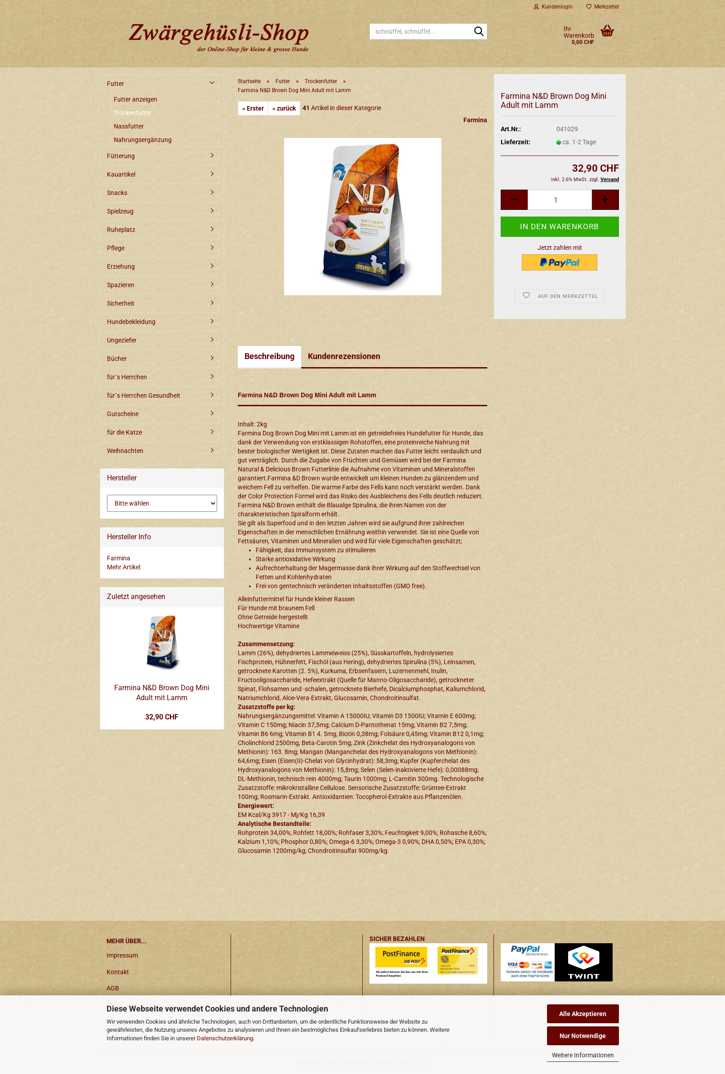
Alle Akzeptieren (582, 1013)
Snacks (117, 192)
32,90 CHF (161, 717)
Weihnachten (125, 450)
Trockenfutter (132, 112)
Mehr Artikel (123, 567)
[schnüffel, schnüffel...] (478, 32)
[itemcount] (560, 200)
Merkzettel (602, 7)
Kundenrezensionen (344, 356)
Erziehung (121, 266)
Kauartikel (121, 174)
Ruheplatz (121, 229)
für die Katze (124, 432)
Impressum (122, 955)
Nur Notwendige (583, 1035)
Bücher (117, 358)
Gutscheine (122, 413)
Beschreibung (269, 356)
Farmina (475, 120)
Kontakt (118, 972)
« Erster (253, 108)
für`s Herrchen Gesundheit (143, 395)
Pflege (116, 248)
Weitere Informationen (583, 1055)
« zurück (284, 108)
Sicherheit (120, 303)
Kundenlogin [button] (553, 7)
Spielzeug (120, 211)
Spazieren (120, 284)
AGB (113, 988)
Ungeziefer (122, 340)
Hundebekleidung (131, 321)
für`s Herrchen (127, 377)
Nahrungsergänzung (143, 139)
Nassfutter (129, 126)
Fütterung (121, 156)
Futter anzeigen (135, 99)
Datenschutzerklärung (225, 1038)
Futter (115, 83)
